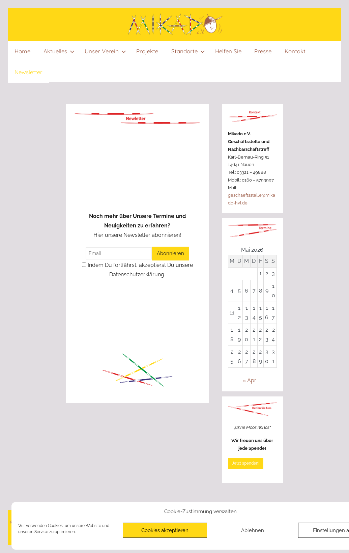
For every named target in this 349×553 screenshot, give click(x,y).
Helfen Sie (228, 51)
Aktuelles (59, 51)
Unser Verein (105, 51)
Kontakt (295, 51)
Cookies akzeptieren (164, 530)
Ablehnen (252, 530)
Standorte (188, 51)
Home (22, 51)
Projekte (147, 51)
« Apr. (250, 380)
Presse (262, 51)
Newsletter (28, 72)
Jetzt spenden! (245, 463)
